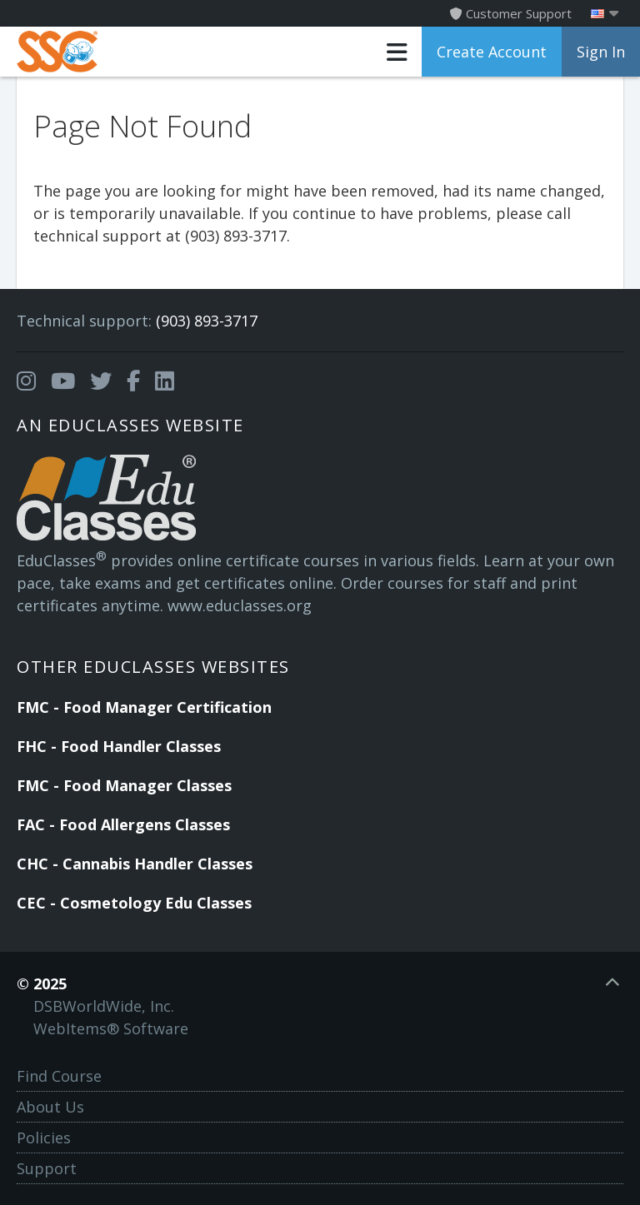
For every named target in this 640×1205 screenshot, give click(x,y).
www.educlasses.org (240, 605)
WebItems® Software (110, 1028)
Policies (44, 1138)
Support (47, 1168)
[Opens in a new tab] (26, 381)
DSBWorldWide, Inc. (103, 1006)
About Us (50, 1107)
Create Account (492, 52)
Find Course (59, 1076)
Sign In (601, 52)
